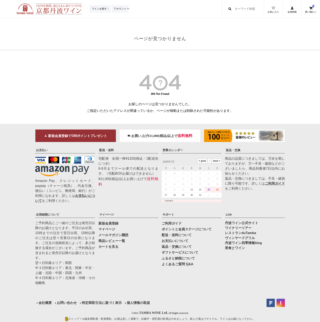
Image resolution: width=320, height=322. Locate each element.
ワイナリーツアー (238, 228)
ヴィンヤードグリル (240, 238)
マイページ (106, 214)
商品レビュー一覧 (111, 241)
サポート (168, 214)
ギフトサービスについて (180, 252)
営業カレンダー (172, 150)
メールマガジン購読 (113, 235)
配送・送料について (177, 235)
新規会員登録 (108, 223)
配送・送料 (106, 150)
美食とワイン (235, 248)
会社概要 (45, 303)
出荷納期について (47, 214)
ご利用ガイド (275, 183)
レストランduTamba (240, 233)
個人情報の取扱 (138, 303)
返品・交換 (233, 150)
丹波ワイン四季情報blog (243, 243)
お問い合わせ (67, 303)
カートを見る (108, 246)
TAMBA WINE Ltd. (153, 313)
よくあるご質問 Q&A (177, 264)
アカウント (121, 8)
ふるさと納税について (178, 258)
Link (229, 214)
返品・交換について (177, 246)
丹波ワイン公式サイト (241, 223)
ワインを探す (99, 8)
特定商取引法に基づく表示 (102, 303)
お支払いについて (175, 241)
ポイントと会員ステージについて (187, 229)
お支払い (42, 150)
